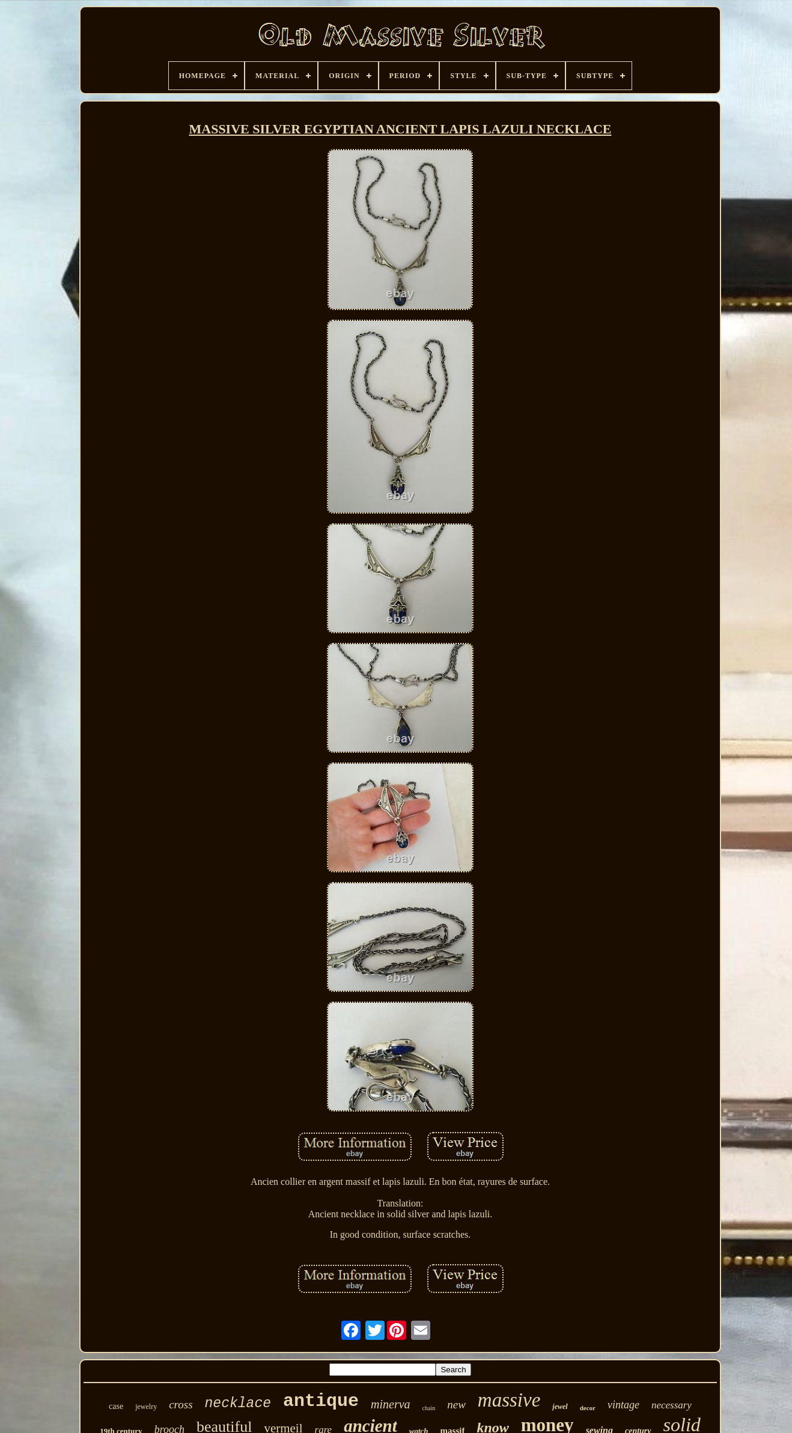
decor (588, 1407)
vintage (623, 1405)
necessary (671, 1405)
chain (429, 1408)
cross (180, 1404)
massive (509, 1400)
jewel (559, 1406)
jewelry (146, 1406)
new (456, 1404)
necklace (238, 1403)
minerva (390, 1404)
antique (321, 1401)
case (116, 1406)
